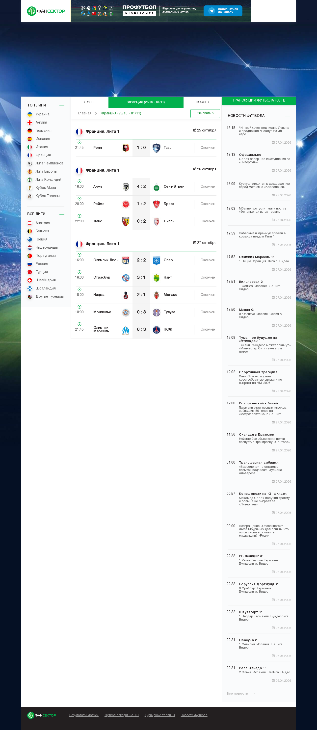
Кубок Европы (43, 196)
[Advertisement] (158, 59)
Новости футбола (246, 116)
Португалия (41, 255)
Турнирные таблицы (160, 715)
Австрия (38, 223)
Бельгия (38, 231)
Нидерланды (42, 247)
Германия (39, 130)
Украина (38, 114)
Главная (84, 113)
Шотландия (41, 288)
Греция (37, 239)
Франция (39, 155)
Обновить (205, 113)
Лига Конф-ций (44, 179)
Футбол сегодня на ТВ (122, 715)
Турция (37, 272)
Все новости (241, 693)
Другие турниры (45, 296)
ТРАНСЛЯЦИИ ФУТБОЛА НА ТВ (259, 100)
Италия (37, 147)
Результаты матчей (84, 715)
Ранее (90, 102)
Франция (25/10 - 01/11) (121, 113)
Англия (37, 122)
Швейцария (41, 280)
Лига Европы (42, 171)
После (202, 102)
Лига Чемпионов (45, 163)
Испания (38, 138)
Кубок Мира (41, 187)
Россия (37, 263)
